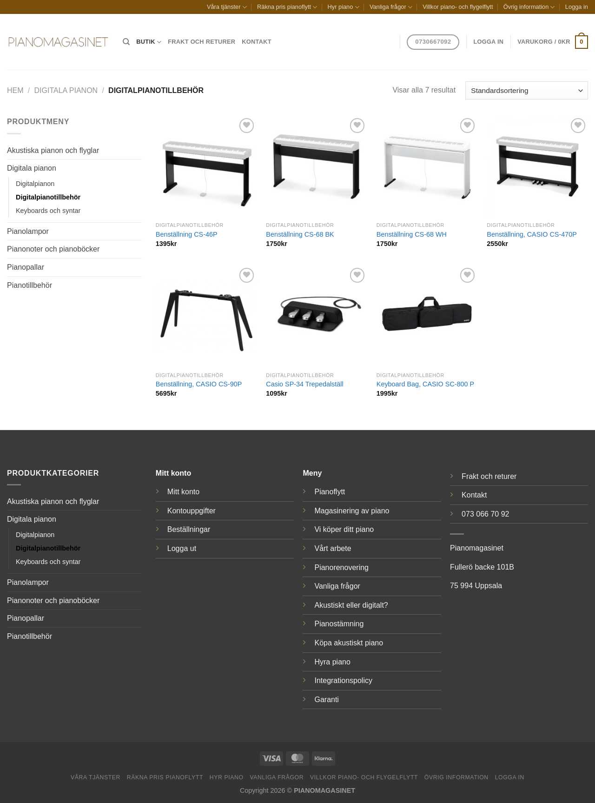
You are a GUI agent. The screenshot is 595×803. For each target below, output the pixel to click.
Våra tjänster (227, 7)
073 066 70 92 (485, 514)
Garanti (326, 699)
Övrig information (529, 7)
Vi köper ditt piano (344, 529)
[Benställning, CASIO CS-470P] (537, 166)
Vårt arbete (332, 548)
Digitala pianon (66, 90)
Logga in (576, 6)
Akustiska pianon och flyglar (53, 150)
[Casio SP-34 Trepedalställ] (316, 316)
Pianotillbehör (29, 285)
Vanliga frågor (391, 7)
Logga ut (181, 548)
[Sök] (126, 42)
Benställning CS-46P (187, 234)
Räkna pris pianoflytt (287, 7)
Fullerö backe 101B (482, 567)
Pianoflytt (329, 492)
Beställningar (189, 529)
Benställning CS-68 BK (300, 234)
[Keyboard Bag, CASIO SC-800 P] (427, 316)
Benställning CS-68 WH (412, 234)
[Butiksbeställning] (526, 90)
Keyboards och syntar (48, 210)
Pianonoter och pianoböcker (53, 249)
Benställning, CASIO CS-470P (532, 234)
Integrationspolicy (343, 680)
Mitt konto (183, 492)
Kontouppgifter (191, 511)
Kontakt (256, 41)
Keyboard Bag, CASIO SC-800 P (425, 384)
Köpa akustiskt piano (348, 643)
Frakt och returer (201, 41)
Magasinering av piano (351, 511)
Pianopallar (25, 267)
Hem (15, 90)
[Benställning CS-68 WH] (427, 166)
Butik (148, 42)
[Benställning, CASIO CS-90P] (206, 316)
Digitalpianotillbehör (48, 197)
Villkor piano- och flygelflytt (458, 6)
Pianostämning (339, 624)
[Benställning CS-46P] (206, 166)
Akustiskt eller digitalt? (351, 605)
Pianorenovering (341, 567)
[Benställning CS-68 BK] (316, 166)
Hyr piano (343, 7)
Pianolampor (28, 231)
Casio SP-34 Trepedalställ (304, 384)
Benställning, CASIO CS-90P (199, 384)
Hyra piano (332, 662)
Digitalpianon (35, 183)
